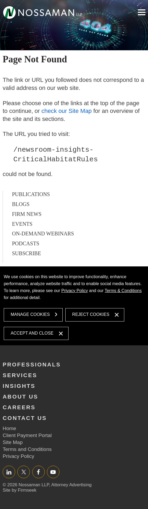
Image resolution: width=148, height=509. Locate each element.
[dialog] (74, 306)
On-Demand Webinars (43, 245)
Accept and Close (32, 333)
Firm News (27, 225)
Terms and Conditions (27, 449)
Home (9, 428)
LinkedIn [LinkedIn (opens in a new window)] (9, 471)
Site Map (13, 442)
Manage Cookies (30, 314)
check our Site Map (67, 122)
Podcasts (25, 255)
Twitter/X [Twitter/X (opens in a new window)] (23, 471)
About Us (20, 396)
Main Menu (141, 12)
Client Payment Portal (27, 435)
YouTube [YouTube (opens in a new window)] (53, 471)
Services (20, 375)
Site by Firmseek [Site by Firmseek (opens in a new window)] (20, 490)
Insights (19, 386)
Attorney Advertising (71, 484)
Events (22, 235)
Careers (19, 407)
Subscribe (26, 265)
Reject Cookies (90, 314)
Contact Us (25, 418)
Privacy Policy (74, 290)
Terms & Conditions (123, 290)
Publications (31, 206)
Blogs (21, 216)
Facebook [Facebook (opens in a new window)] (38, 471)
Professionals (32, 364)
